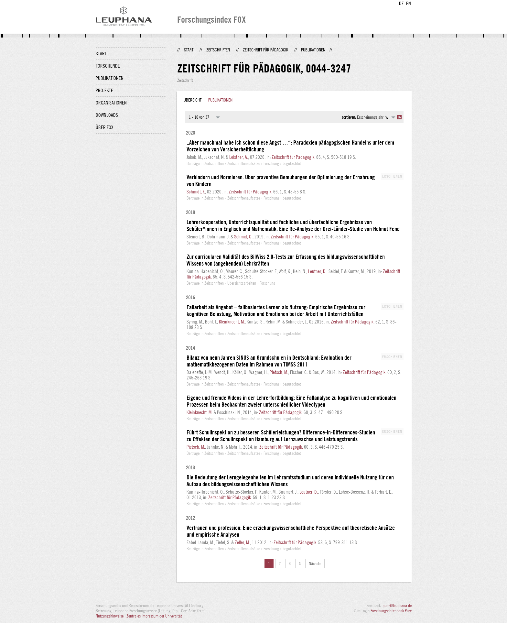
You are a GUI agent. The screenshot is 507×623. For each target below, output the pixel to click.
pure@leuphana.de (397, 605)
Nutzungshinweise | (111, 615)
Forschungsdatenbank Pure (391, 610)
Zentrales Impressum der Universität (154, 615)
